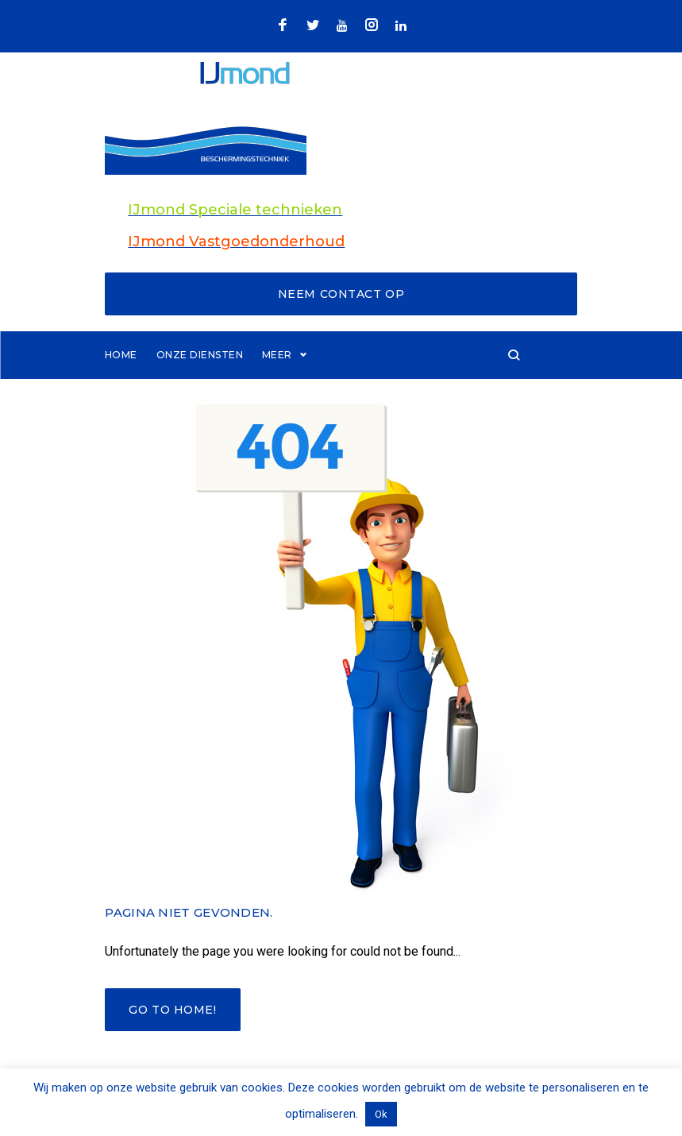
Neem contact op (341, 319)
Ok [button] (381, 1114)
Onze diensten (199, 380)
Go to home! (172, 1036)
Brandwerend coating (332, 380)
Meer (436, 380)
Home (121, 380)
